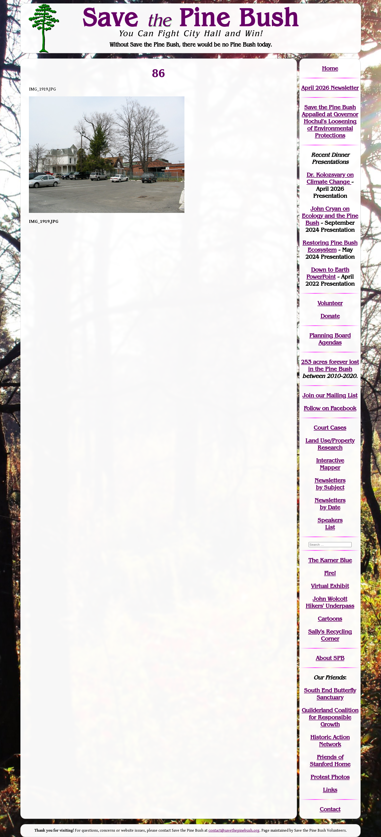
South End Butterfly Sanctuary (330, 694)
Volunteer (330, 303)
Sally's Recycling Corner (330, 635)
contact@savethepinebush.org (234, 830)
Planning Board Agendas (330, 339)
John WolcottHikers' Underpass (330, 602)
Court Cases (330, 427)
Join (308, 395)
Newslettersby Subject (330, 484)
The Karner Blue (330, 560)
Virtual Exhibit (330, 585)
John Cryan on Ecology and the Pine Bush (330, 215)
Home (330, 68)
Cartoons (330, 618)
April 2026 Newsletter (330, 87)
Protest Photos (330, 776)
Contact (330, 809)
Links (330, 789)
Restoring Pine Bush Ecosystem (330, 246)
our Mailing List (335, 395)
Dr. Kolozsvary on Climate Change (330, 178)
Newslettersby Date (330, 504)
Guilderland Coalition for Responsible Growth (330, 717)
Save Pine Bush (190, 17)
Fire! (330, 573)
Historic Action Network (330, 741)
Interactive (330, 460)
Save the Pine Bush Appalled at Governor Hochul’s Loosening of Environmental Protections (330, 121)
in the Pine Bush (333, 365)
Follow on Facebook (330, 408)
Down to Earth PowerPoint (327, 273)
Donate (330, 315)
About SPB (330, 657)
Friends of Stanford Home (330, 760)
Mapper (330, 467)
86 (158, 73)
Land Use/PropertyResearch (330, 444)
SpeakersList (330, 524)
